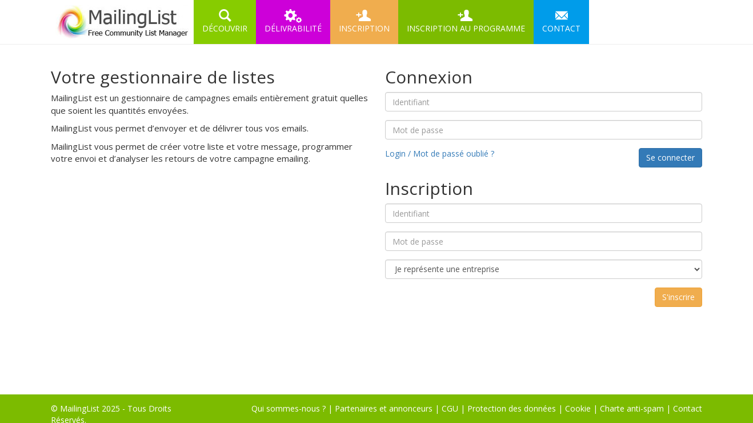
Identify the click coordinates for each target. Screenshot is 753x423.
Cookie (578, 408)
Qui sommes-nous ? (288, 408)
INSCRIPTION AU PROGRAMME (466, 21)
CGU (450, 408)
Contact (687, 408)
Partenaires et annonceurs (383, 408)
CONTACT (561, 21)
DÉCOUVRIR (224, 21)
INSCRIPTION (364, 21)
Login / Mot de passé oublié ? (439, 153)
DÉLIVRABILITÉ (293, 21)
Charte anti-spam (632, 408)
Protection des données (511, 408)
